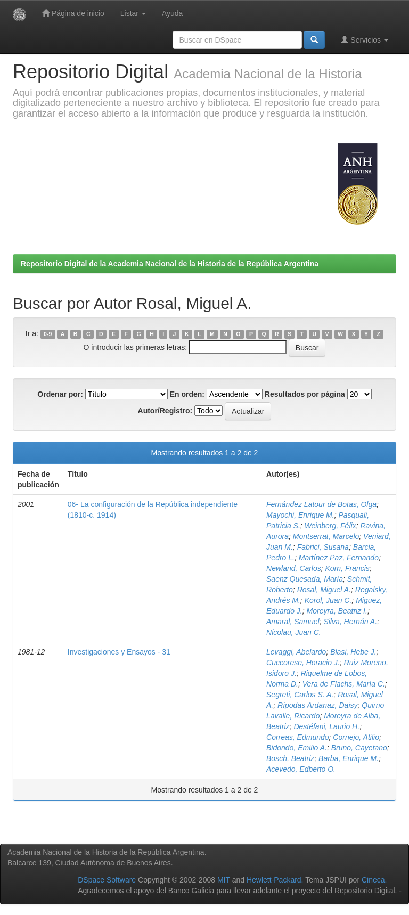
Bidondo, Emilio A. (296, 748)
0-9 (48, 334)
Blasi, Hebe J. (353, 652)
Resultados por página (305, 394)
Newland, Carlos (293, 568)
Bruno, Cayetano (359, 748)
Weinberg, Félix (330, 525)
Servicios (364, 39)
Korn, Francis (347, 568)
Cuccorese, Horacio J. (303, 662)
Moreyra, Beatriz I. (337, 611)
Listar (133, 13)
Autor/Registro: (165, 410)
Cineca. (374, 880)
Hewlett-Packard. (275, 880)
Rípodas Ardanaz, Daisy (317, 705)
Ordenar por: (60, 394)
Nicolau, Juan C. (293, 632)
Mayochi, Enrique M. (300, 515)
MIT (223, 880)
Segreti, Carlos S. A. (299, 694)
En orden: (187, 394)
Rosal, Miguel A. (324, 589)
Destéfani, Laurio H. (326, 726)
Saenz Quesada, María (304, 579)
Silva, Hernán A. (350, 621)
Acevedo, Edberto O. (301, 769)
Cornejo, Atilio (356, 737)
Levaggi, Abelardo (296, 652)
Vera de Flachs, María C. (343, 684)
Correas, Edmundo (297, 737)
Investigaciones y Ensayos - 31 (119, 652)
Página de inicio (73, 13)
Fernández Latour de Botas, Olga (321, 504)
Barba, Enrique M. (348, 758)
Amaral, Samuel (293, 621)
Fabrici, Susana (323, 547)
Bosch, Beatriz (290, 758)
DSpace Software (107, 880)
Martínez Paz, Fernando (339, 557)
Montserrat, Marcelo (326, 536)
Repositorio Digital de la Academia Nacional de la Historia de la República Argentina (169, 263)
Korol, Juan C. (328, 600)
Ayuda (172, 13)
